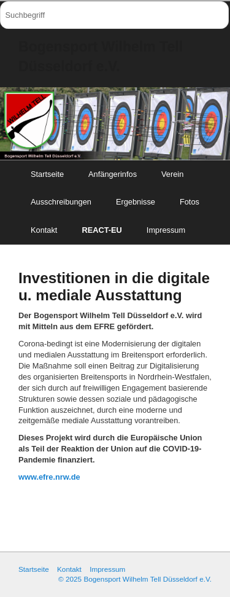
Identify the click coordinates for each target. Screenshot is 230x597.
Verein (172, 174)
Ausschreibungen (61, 201)
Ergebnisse (135, 201)
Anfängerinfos (112, 174)
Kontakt (44, 230)
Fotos (189, 201)
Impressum (166, 230)
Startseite (47, 174)
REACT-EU (101, 230)
